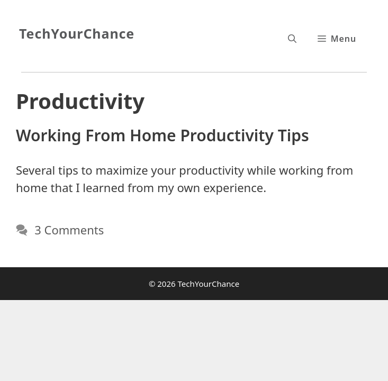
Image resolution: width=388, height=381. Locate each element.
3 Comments (69, 230)
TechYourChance (76, 33)
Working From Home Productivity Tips (162, 135)
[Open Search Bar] (292, 39)
